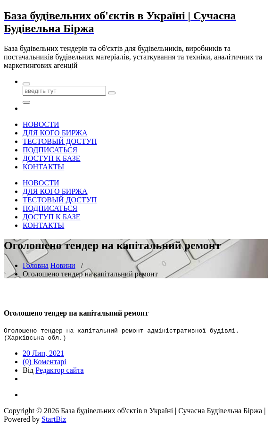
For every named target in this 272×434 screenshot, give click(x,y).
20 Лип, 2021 (43, 356)
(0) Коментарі (44, 364)
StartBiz (53, 422)
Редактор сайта (59, 373)
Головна (36, 265)
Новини (62, 265)
